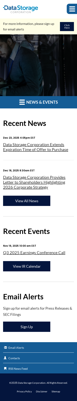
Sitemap (56, 391)
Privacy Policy (24, 391)
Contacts (14, 358)
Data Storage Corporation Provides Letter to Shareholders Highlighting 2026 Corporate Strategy (34, 182)
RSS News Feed (18, 368)
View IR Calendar (27, 266)
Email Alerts (16, 347)
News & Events (38, 102)
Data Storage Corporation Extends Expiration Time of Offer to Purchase (35, 147)
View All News (26, 201)
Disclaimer (41, 391)
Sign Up (27, 326)
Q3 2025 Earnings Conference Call (34, 252)
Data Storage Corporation (32, 382)
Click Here (67, 26)
